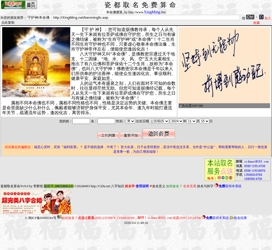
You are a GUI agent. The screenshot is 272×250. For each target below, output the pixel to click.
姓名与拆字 (205, 186)
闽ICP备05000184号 (42, 218)
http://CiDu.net (100, 186)
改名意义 (157, 186)
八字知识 (117, 186)
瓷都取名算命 (10, 186)
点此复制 (7, 22)
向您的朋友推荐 (12, 18)
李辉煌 (38, 186)
